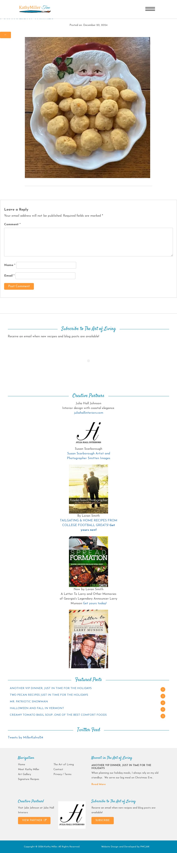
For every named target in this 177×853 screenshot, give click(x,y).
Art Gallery (24, 774)
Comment (12, 224)
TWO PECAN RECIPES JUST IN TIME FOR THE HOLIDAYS (49, 695)
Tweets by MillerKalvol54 (25, 737)
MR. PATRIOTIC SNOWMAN (29, 701)
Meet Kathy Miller (28, 769)
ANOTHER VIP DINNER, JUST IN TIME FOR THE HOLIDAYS (51, 688)
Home (21, 764)
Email (9, 275)
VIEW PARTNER (34, 820)
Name (9, 265)
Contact (58, 769)
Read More (98, 784)
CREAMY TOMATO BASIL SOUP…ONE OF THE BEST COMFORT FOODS (58, 715)
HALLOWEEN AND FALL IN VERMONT (37, 708)
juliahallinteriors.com (88, 412)
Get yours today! (95, 603)
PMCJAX (144, 847)
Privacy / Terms (62, 774)
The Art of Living (63, 764)
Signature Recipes (28, 779)
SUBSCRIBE (103, 820)
